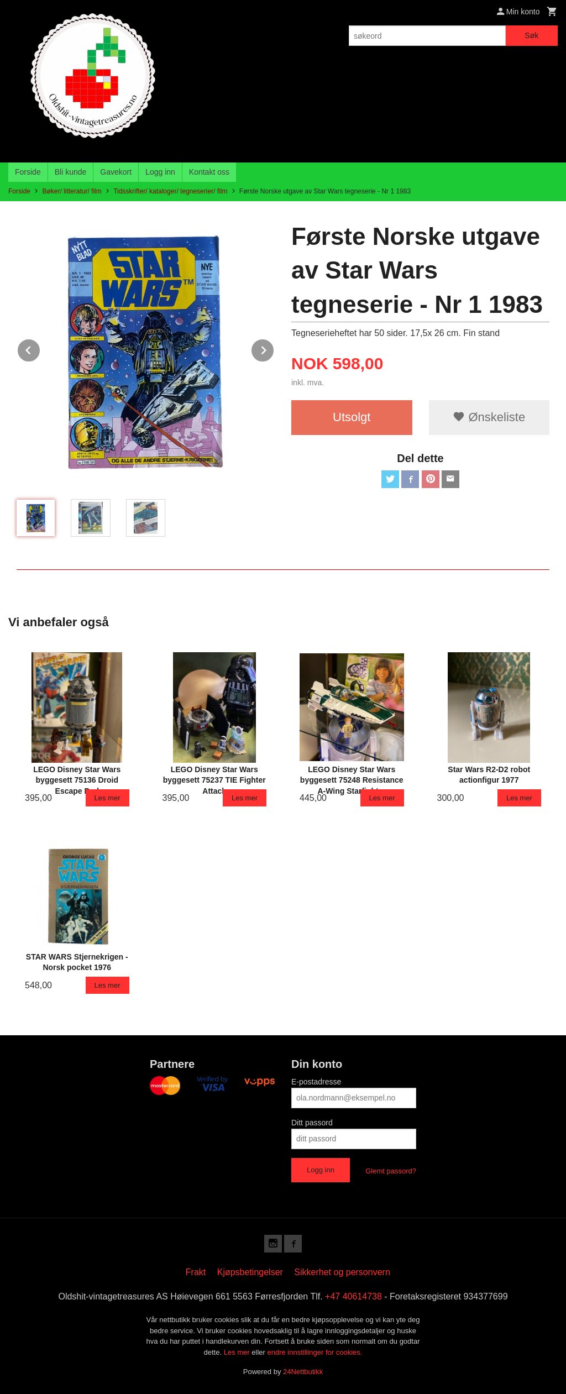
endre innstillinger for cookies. (314, 1352)
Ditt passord (312, 1122)
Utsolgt (351, 417)
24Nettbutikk (303, 1371)
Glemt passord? (390, 1171)
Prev (40, 348)
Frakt (196, 1272)
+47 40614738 (353, 1296)
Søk (531, 35)
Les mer (238, 1352)
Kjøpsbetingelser (250, 1272)
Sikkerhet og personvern (342, 1272)
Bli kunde (71, 171)
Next (274, 348)
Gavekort (116, 171)
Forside (28, 171)
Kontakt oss (209, 171)
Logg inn (160, 171)
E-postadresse (316, 1081)
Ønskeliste (489, 417)
